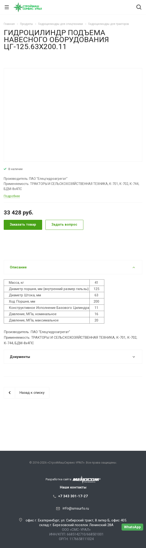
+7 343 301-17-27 (73, 496)
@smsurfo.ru (79, 508)
